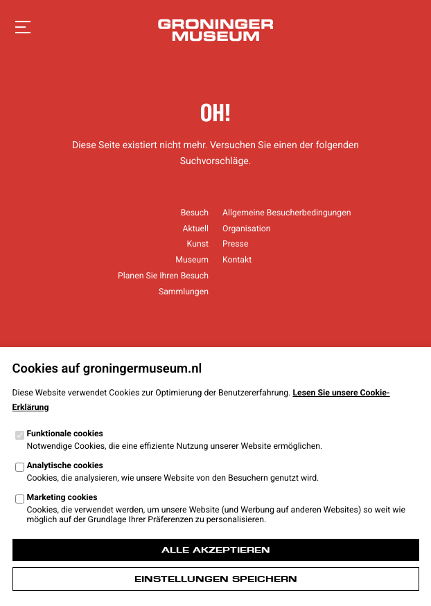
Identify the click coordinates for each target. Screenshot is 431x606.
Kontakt (237, 260)
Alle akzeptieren (215, 550)
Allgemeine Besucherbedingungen (286, 212)
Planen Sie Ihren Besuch (163, 275)
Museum (192, 260)
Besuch (195, 212)
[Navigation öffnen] (22, 27)
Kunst (198, 244)
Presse (235, 244)
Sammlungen (184, 291)
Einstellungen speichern (215, 579)
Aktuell (196, 228)
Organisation (246, 228)
